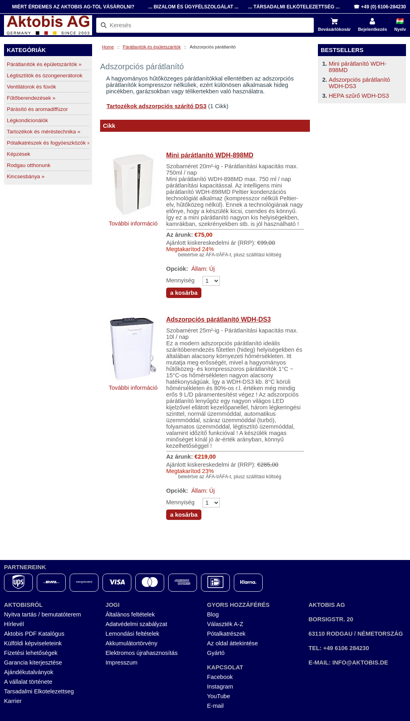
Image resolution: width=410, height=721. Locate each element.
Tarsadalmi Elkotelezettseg (39, 691)
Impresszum (122, 662)
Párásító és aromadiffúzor (37, 109)
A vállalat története (28, 682)
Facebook (220, 677)
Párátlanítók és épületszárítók (152, 46)
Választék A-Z (225, 624)
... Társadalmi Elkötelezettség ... (294, 7)
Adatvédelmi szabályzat (136, 624)
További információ (133, 223)
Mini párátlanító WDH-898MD (209, 155)
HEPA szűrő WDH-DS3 (359, 96)
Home (108, 46)
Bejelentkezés (372, 29)
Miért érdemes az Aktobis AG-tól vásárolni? (73, 7)
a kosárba (183, 293)
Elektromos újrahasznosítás (142, 653)
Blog (213, 614)
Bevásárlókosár (334, 29)
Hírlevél (14, 624)
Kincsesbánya (25, 176)
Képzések (18, 154)
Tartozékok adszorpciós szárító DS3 (157, 106)
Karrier (13, 701)
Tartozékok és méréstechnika (43, 132)
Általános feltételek (130, 614)
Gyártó (216, 653)
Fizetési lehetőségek (31, 653)
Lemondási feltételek (132, 633)
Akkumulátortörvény (132, 643)
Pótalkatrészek (226, 633)
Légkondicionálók (27, 120)
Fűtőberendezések (31, 98)
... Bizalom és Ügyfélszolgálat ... (193, 7)
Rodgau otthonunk (28, 165)
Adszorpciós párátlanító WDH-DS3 (218, 319)
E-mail (215, 706)
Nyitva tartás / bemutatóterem (42, 614)
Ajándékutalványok (28, 672)
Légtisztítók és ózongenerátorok (44, 76)
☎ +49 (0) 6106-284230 (380, 7)
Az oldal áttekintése (232, 643)
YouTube (218, 696)
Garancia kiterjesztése (33, 662)
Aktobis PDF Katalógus (34, 633)
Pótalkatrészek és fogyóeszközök (48, 143)
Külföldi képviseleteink (33, 643)
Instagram (220, 686)
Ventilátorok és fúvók (31, 87)
